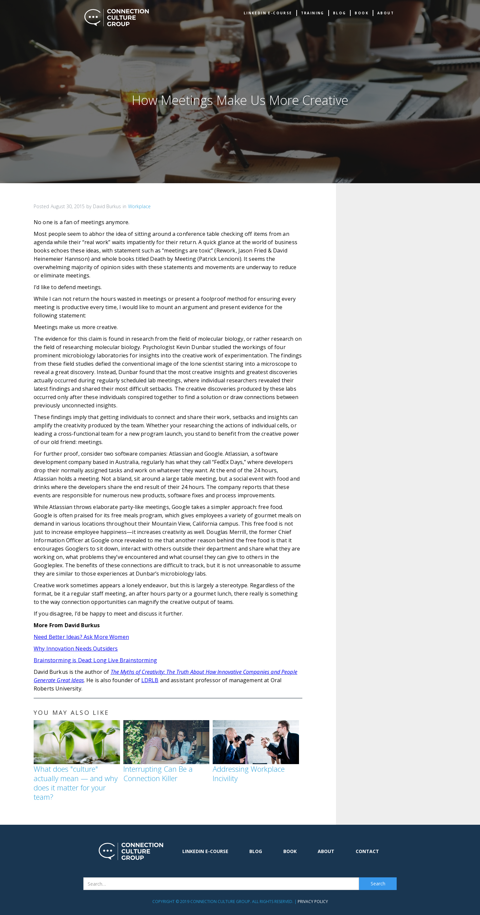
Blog (339, 13)
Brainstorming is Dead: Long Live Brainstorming (95, 660)
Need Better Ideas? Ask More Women (81, 637)
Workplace (139, 206)
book (362, 13)
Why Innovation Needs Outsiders (76, 648)
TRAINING (312, 13)
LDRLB (150, 680)
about (385, 13)
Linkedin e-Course (268, 13)
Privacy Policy (313, 901)
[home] (116, 18)
